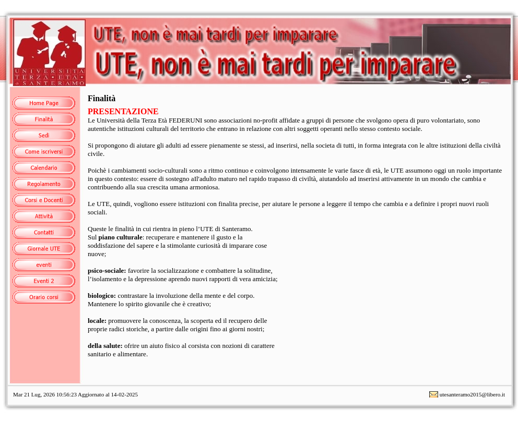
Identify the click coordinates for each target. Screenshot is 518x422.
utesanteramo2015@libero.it (472, 394)
